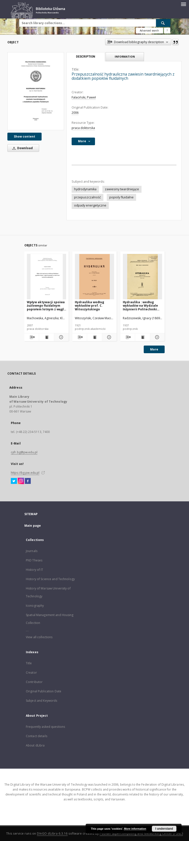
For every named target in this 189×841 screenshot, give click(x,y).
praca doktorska (83, 128)
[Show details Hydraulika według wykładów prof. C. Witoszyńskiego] (108, 337)
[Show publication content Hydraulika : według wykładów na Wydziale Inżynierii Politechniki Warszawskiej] (142, 337)
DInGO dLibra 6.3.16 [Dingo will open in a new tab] (52, 833)
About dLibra (35, 745)
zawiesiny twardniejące (122, 189)
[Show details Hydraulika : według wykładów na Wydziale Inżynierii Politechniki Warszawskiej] (156, 337)
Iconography (35, 605)
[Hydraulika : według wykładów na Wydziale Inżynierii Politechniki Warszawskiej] (142, 277)
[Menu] (183, 4)
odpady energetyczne (90, 205)
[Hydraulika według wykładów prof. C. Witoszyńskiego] (94, 277)
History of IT (34, 570)
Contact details (36, 736)
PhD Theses (34, 560)
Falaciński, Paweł (84, 97)
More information (135, 828)
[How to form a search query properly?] (167, 30)
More (154, 349)
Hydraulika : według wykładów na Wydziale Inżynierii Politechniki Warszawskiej (140, 305)
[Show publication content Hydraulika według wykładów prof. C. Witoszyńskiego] (94, 337)
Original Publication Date (43, 691)
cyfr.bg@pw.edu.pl (24, 452)
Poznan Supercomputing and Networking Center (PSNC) (141, 833)
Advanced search (149, 30)
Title (29, 663)
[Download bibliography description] (31, 337)
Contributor (34, 682)
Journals (31, 551)
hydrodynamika (85, 189)
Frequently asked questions (45, 727)
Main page (32, 526)
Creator (31, 672)
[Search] (163, 23)
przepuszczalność (87, 197)
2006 (75, 113)
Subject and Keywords (41, 700)
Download (22, 148)
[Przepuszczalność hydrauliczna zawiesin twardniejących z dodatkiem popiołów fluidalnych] (35, 91)
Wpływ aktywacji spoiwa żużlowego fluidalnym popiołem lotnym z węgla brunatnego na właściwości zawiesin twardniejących (46, 305)
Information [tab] (125, 56)
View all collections (39, 637)
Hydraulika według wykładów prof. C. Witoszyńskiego (89, 305)
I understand (164, 828)
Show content (24, 136)
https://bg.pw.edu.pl (25, 473)
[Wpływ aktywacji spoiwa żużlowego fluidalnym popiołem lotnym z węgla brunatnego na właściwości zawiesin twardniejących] (46, 277)
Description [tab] (85, 56)
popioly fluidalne (121, 197)
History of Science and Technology (50, 579)
